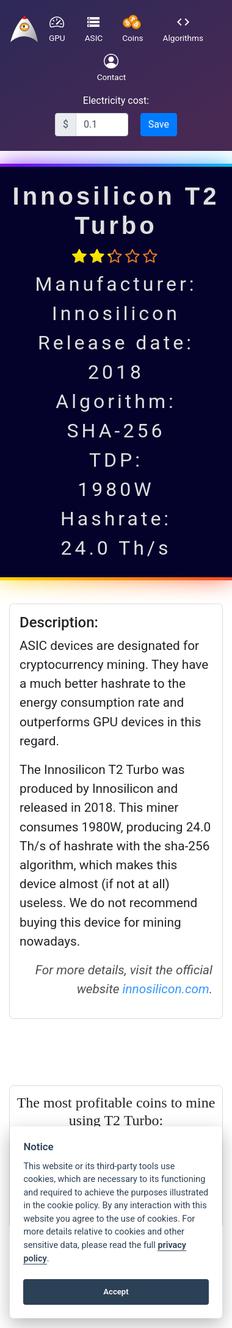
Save (158, 124)
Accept (115, 1291)
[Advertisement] (114, 1050)
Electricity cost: (116, 100)
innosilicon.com (166, 989)
